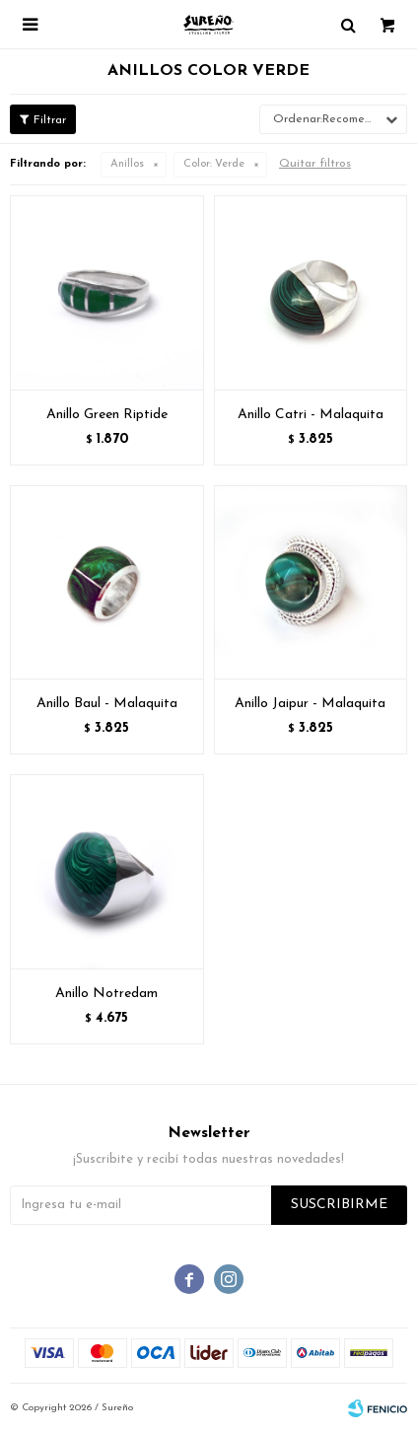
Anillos (127, 164)
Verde (213, 164)
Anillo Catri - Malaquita (310, 414)
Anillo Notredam (106, 993)
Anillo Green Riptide (107, 414)
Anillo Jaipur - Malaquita (310, 703)
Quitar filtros (315, 164)
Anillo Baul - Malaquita (106, 703)
